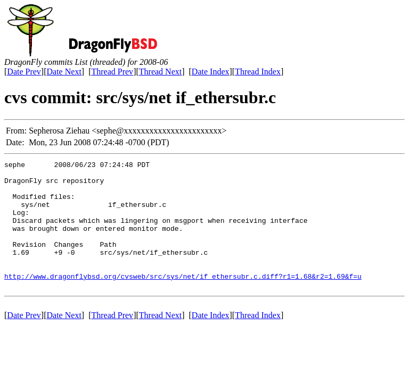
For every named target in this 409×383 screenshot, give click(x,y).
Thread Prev (112, 71)
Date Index (211, 71)
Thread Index (258, 71)
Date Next (64, 71)
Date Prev (24, 71)
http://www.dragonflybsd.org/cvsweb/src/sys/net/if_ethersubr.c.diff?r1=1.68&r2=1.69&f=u (183, 300)
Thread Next (160, 71)
